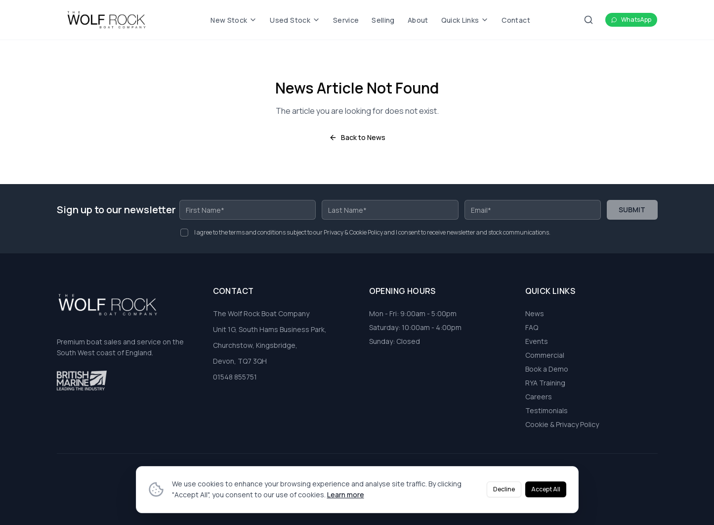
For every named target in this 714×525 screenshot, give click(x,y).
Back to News (357, 137)
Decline (504, 492)
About (418, 20)
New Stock (233, 20)
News (534, 313)
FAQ (531, 327)
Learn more (345, 498)
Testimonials (546, 410)
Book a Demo (546, 369)
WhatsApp (631, 19)
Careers (538, 396)
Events (536, 341)
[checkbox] (184, 233)
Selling (383, 20)
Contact (516, 20)
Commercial (544, 355)
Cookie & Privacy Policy (562, 424)
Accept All (545, 492)
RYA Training (545, 382)
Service (346, 20)
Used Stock (295, 20)
